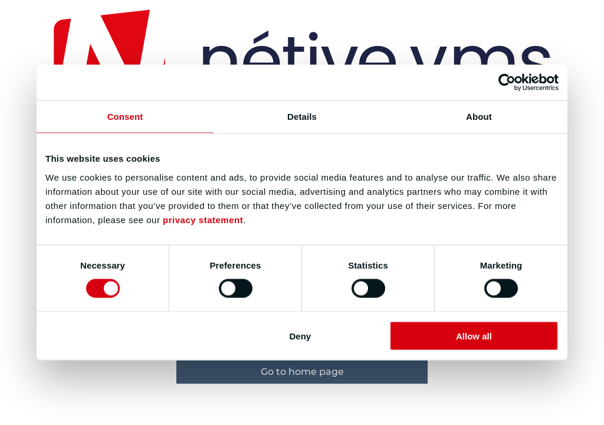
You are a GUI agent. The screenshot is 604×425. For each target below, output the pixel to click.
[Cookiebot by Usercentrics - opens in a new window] (507, 82)
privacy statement (203, 219)
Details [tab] (302, 117)
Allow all (474, 336)
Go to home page (302, 371)
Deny (300, 336)
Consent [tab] (125, 117)
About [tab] (479, 117)
